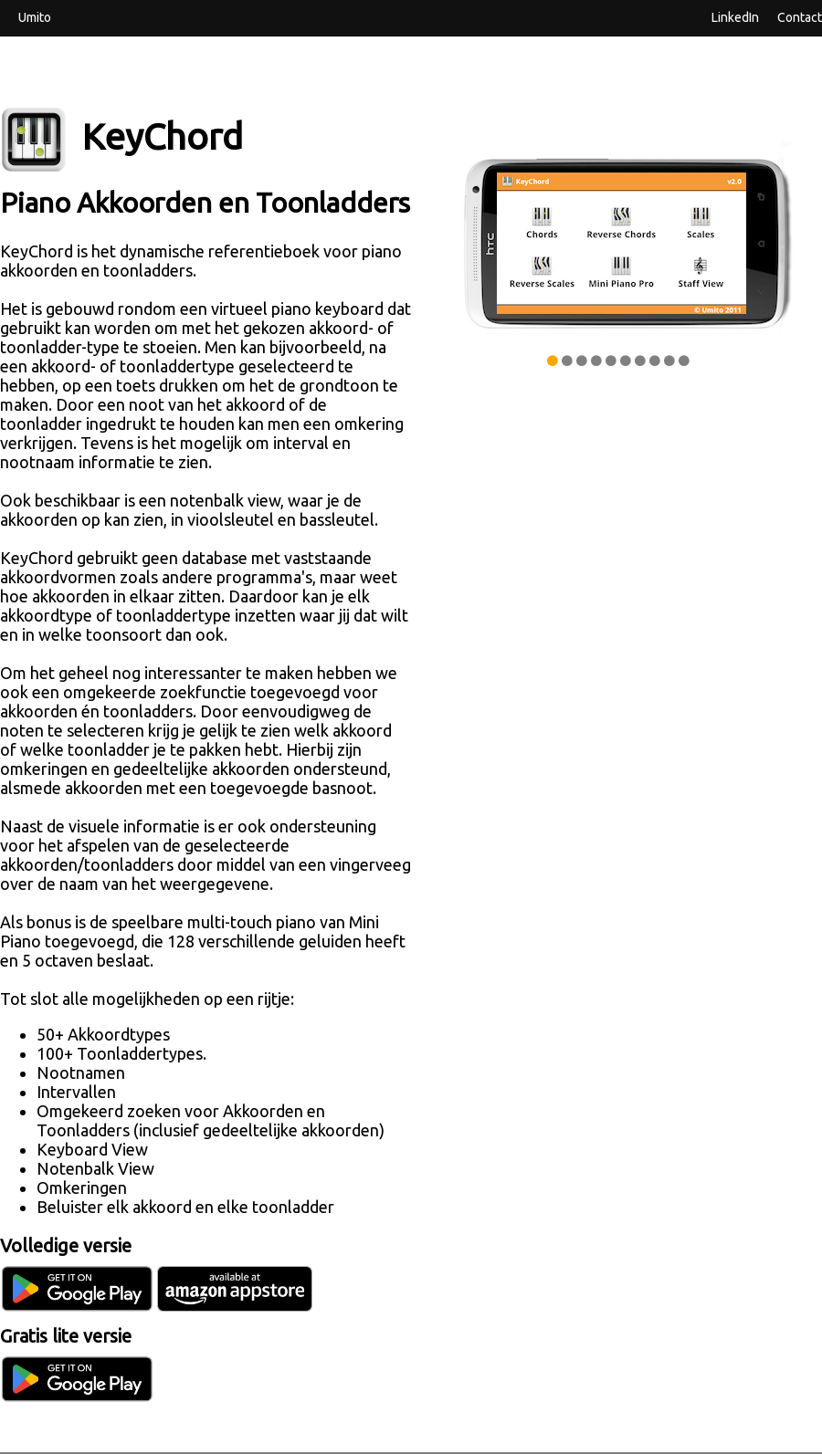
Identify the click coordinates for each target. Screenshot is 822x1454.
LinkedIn (735, 16)
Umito (34, 16)
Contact (799, 16)
